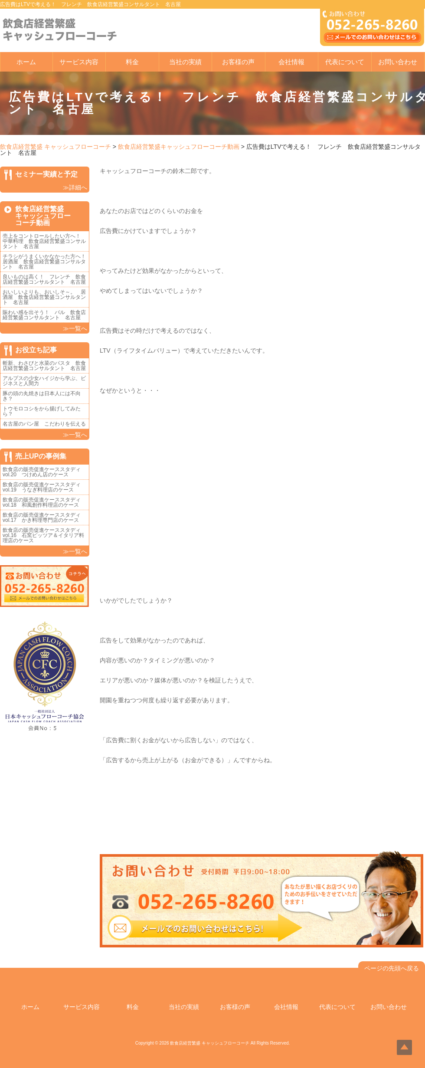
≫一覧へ (75, 328)
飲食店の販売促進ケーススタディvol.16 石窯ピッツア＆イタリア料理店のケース (43, 535)
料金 (132, 62)
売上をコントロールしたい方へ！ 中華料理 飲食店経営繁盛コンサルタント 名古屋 (44, 241)
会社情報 (291, 62)
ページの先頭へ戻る (391, 968)
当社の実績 (185, 62)
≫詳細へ (75, 187)
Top (404, 1047)
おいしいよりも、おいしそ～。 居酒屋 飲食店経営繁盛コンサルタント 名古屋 (44, 297)
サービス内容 (78, 62)
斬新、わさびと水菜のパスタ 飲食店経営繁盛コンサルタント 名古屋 (44, 365)
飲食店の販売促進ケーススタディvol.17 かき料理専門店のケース (42, 517)
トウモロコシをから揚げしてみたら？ (42, 411)
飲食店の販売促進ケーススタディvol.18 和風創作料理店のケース (42, 502)
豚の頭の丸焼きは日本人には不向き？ (42, 396)
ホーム (26, 62)
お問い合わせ (397, 62)
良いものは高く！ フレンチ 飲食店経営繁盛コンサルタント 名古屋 (44, 279)
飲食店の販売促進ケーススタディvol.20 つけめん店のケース (42, 472)
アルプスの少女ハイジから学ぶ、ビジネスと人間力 (44, 381)
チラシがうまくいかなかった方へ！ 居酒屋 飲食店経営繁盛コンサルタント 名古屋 (47, 261)
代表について (344, 62)
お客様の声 (238, 62)
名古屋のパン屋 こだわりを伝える (47, 424)
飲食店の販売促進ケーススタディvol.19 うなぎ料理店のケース (42, 487)
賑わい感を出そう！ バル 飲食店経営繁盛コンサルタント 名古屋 (44, 315)
